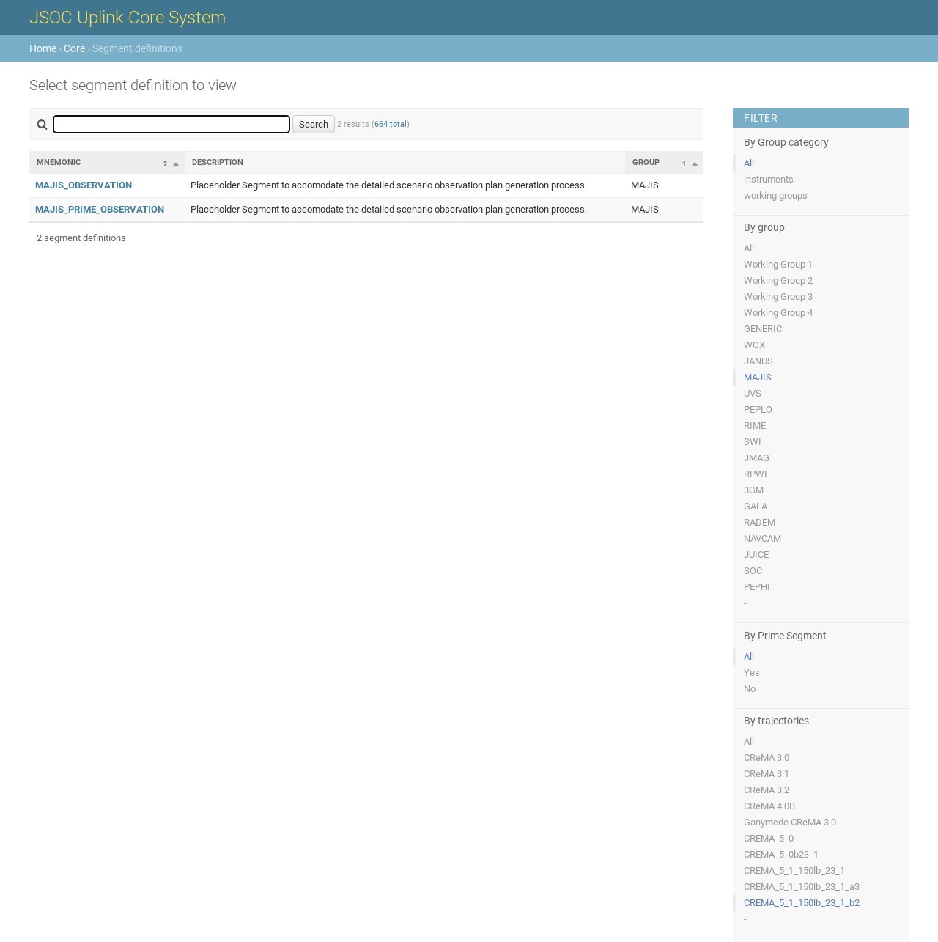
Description (217, 162)
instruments (769, 179)
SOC (753, 570)
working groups (776, 195)
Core (74, 48)
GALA (755, 506)
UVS (752, 393)
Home (42, 48)
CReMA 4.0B (769, 806)
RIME (755, 425)
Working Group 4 (778, 312)
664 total (390, 124)
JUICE (756, 554)
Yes (752, 672)
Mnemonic (59, 162)
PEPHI (757, 586)
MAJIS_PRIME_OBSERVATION (99, 209)
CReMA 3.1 (766, 773)
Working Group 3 (778, 296)
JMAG (756, 457)
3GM (754, 490)
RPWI (755, 473)
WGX (754, 344)
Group (646, 162)
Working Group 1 (778, 264)
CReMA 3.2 (766, 789)
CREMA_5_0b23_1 (781, 854)
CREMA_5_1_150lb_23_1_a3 (802, 886)
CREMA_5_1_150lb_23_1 (794, 870)
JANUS (758, 361)
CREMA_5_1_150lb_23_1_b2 (802, 902)
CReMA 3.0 (766, 757)
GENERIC (763, 328)
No (750, 688)
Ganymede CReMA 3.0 (790, 822)
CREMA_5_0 (769, 838)
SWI (752, 441)
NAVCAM (762, 538)
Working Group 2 (778, 280)
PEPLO (758, 409)
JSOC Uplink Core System (127, 17)
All (749, 163)
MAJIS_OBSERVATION (83, 185)
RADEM (759, 522)
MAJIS (758, 377)
